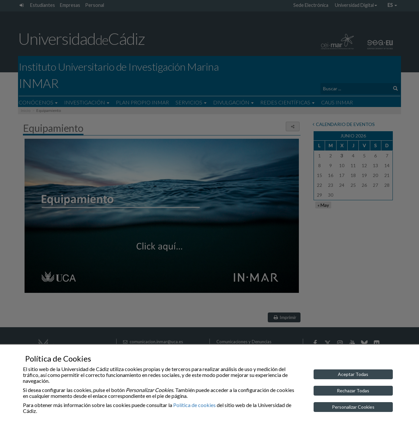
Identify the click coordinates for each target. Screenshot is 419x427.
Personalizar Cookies (353, 407)
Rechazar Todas (353, 390)
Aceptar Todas (353, 374)
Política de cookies (194, 405)
